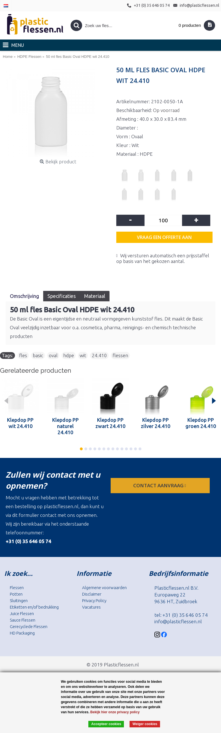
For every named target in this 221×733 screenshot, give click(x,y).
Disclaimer (91, 594)
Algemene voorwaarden (104, 587)
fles (23, 355)
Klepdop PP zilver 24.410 (155, 423)
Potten (16, 594)
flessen (120, 355)
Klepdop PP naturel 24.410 (65, 426)
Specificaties (61, 296)
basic (38, 355)
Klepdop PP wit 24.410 (20, 423)
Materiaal (94, 296)
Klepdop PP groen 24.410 (200, 423)
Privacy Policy (94, 600)
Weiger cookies (144, 724)
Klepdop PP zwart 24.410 (110, 423)
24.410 (99, 355)
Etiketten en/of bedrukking (34, 607)
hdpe (68, 355)
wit (83, 355)
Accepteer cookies (106, 724)
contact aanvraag (160, 485)
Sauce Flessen (22, 620)
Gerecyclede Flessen (28, 626)
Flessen (17, 587)
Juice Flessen (22, 613)
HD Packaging (22, 633)
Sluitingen (19, 600)
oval (53, 355)
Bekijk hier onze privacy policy (115, 712)
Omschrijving (24, 296)
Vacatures (91, 607)
